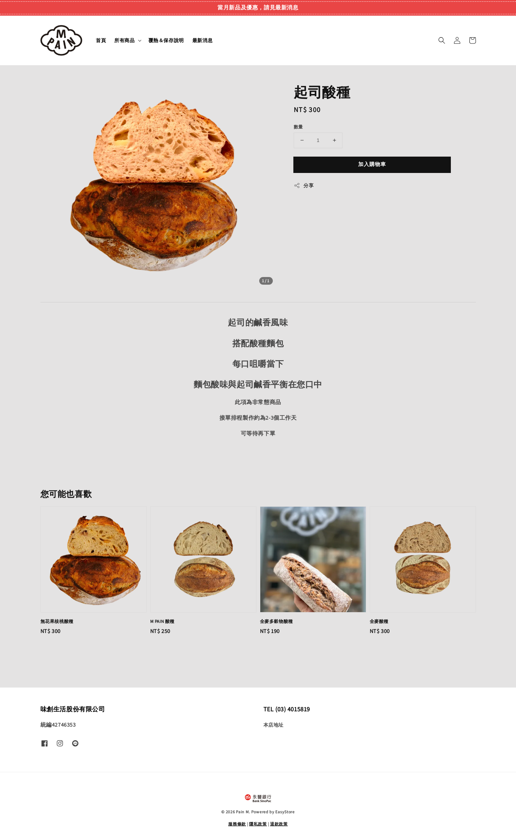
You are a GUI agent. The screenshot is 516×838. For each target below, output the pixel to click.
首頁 (101, 40)
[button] (441, 40)
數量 (298, 127)
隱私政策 (258, 824)
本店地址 (273, 725)
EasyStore (284, 811)
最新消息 (202, 40)
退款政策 (279, 824)
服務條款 (237, 824)
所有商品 (124, 40)
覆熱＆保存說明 (166, 40)
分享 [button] (304, 185)
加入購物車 (372, 164)
